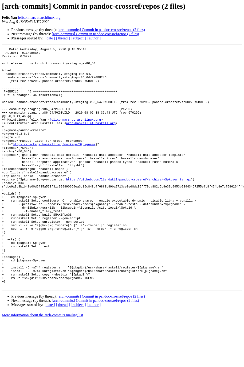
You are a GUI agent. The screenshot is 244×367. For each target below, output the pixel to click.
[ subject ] (78, 38)
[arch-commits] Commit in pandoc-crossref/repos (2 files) (101, 30)
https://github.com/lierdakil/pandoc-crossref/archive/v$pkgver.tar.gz (128, 206)
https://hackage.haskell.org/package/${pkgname (54, 164)
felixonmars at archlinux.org (39, 17)
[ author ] (94, 38)
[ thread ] (63, 38)
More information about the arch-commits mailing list (42, 363)
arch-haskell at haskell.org (91, 138)
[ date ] (49, 38)
